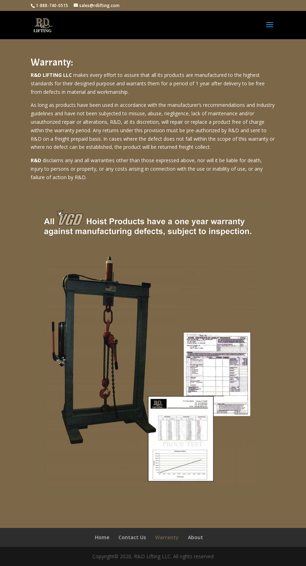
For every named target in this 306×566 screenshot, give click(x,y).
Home (102, 537)
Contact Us (132, 537)
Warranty (167, 537)
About (195, 537)
